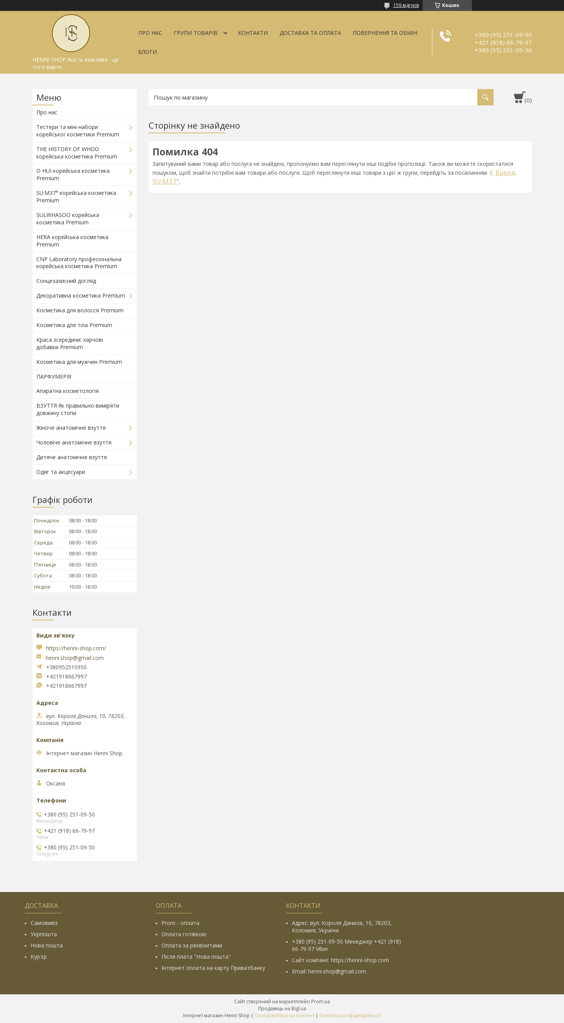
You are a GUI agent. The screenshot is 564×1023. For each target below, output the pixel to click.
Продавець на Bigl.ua (282, 1008)
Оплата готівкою (183, 934)
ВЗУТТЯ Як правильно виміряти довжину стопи (77, 409)
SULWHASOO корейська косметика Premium (67, 218)
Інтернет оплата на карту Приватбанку (213, 967)
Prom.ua (320, 1001)
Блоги (147, 51)
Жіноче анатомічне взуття (71, 427)
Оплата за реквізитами (191, 945)
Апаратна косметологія (67, 390)
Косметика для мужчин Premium (79, 361)
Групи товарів (196, 32)
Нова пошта (47, 945)
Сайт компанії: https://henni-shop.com (340, 960)
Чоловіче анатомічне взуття (73, 442)
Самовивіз (44, 923)
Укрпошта (44, 934)
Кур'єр (39, 956)
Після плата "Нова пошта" (196, 956)
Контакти (253, 32)
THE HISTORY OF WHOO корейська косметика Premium (76, 152)
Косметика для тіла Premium (74, 325)
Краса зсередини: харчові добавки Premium (69, 343)
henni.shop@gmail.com (75, 657)
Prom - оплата (180, 923)
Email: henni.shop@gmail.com (329, 971)
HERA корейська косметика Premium (72, 240)
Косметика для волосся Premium (79, 310)
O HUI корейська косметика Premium (73, 174)
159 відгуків (406, 5)
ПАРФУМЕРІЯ (53, 376)
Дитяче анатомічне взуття (71, 457)
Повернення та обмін (385, 32)
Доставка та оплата (310, 32)
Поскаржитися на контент (284, 1015)
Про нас (150, 32)
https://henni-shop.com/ (76, 648)
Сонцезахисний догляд (66, 280)
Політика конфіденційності (350, 1015)
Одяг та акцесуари (60, 471)
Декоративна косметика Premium (80, 295)
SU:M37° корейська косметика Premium (76, 196)
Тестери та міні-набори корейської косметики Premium (77, 130)
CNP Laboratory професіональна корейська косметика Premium (79, 262)
